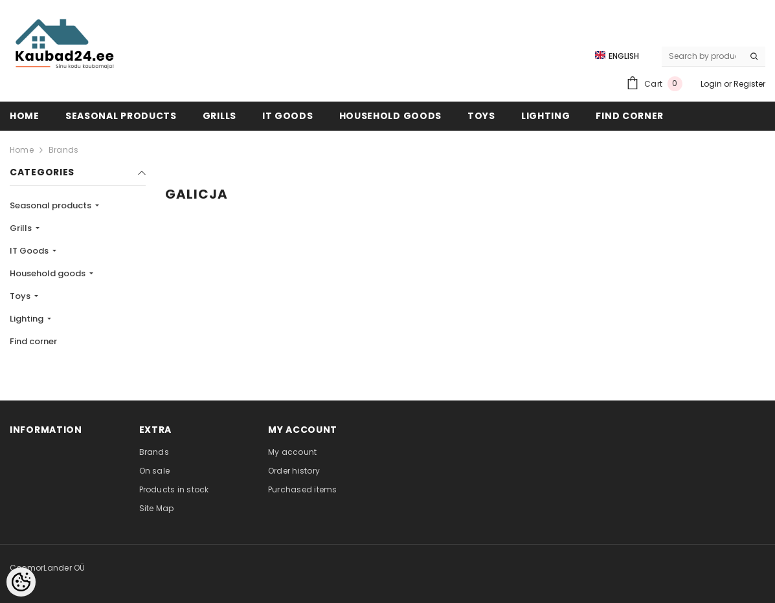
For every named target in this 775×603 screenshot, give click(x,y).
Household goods (48, 273)
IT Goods (30, 251)
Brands (63, 149)
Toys (21, 296)
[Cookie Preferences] (21, 582)
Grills (22, 228)
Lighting (27, 318)
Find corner (33, 341)
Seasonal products (51, 205)
